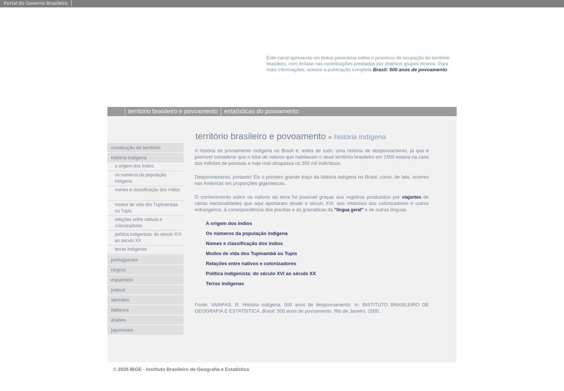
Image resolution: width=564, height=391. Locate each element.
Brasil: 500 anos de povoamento (410, 69)
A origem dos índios (229, 223)
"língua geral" (349, 209)
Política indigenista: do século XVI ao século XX (261, 273)
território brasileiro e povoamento (260, 136)
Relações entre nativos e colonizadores (251, 263)
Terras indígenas (225, 283)
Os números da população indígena (247, 233)
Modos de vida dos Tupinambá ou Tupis (251, 253)
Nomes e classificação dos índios (244, 243)
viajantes (411, 197)
